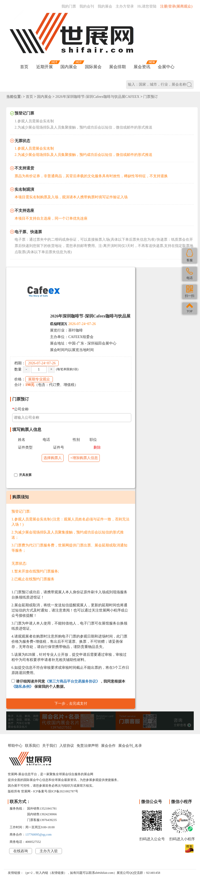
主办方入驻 (49, 851)
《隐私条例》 (22, 687)
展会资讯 (142, 67)
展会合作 (108, 746)
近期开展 (44, 67)
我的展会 (105, 6)
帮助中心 (15, 746)
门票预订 (150, 97)
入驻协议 (66, 746)
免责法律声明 (87, 746)
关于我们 (49, 746)
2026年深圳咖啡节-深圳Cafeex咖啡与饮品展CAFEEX (97, 97)
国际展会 (93, 67)
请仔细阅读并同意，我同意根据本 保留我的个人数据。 (68, 684)
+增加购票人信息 (84, 458)
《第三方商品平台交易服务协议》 (72, 681)
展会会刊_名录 (130, 746)
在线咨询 (20, 851)
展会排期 (117, 67)
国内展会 (68, 67)
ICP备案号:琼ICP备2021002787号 (55, 791)
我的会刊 (86, 6)
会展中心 (166, 67)
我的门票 (68, 6)
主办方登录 (125, 6)
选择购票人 (52, 458)
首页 (24, 67)
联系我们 (32, 746)
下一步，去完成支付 (70, 703)
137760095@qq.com (38, 834)
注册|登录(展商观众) (176, 6)
